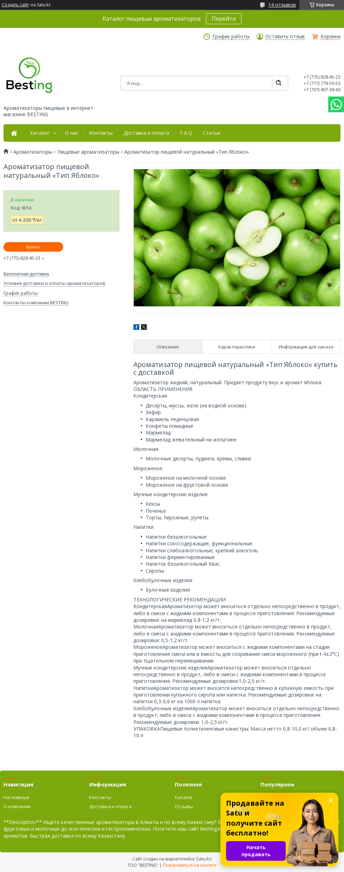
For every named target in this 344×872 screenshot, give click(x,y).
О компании (17, 806)
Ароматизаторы (32, 152)
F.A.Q (186, 133)
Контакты (101, 133)
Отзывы (184, 806)
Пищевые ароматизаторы (88, 152)
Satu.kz (204, 859)
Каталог (40, 133)
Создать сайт (15, 4)
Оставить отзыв (285, 36)
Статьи (211, 133)
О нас (71, 133)
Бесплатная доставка (26, 274)
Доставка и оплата (146, 133)
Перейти (224, 18)
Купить (33, 246)
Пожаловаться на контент (190, 865)
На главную (16, 797)
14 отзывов (282, 4)
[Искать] (278, 83)
